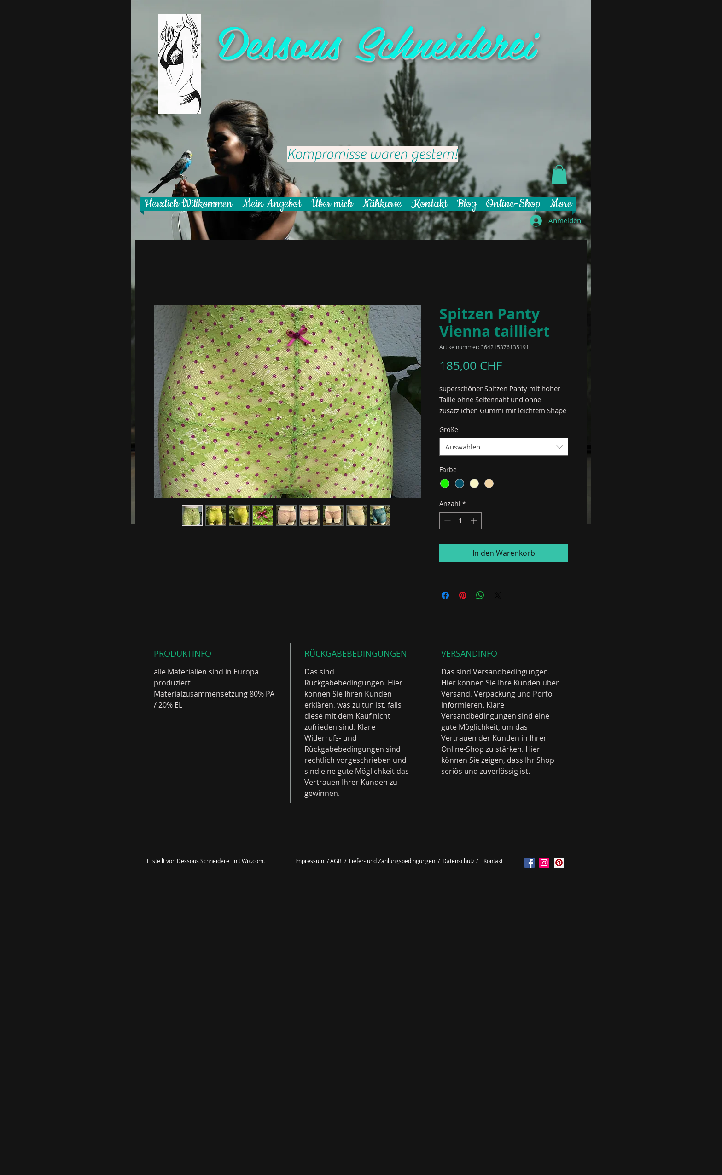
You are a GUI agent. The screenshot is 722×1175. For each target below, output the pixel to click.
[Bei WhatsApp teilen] (480, 595)
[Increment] (474, 521)
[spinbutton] (460, 521)
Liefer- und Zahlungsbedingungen (391, 860)
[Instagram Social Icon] (544, 863)
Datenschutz (459, 860)
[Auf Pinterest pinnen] (462, 595)
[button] (559, 174)
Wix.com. (253, 860)
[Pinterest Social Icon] (559, 863)
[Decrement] (446, 521)
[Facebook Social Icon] (529, 863)
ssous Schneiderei (397, 41)
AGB (336, 860)
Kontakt (493, 860)
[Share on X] (497, 595)
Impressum (309, 860)
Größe (448, 429)
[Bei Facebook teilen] (445, 595)
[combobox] (503, 447)
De (239, 41)
